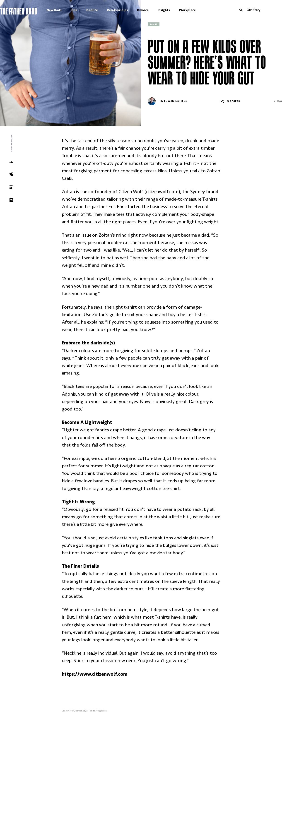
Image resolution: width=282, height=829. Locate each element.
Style (85, 711)
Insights (175, 10)
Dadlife (103, 10)
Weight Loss (101, 711)
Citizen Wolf (68, 711)
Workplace (198, 10)
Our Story (264, 9)
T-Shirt (91, 711)
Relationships (128, 10)
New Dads (65, 10)
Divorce (153, 10)
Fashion (78, 711)
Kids (85, 10)
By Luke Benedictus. (168, 101)
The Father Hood (29, 11)
